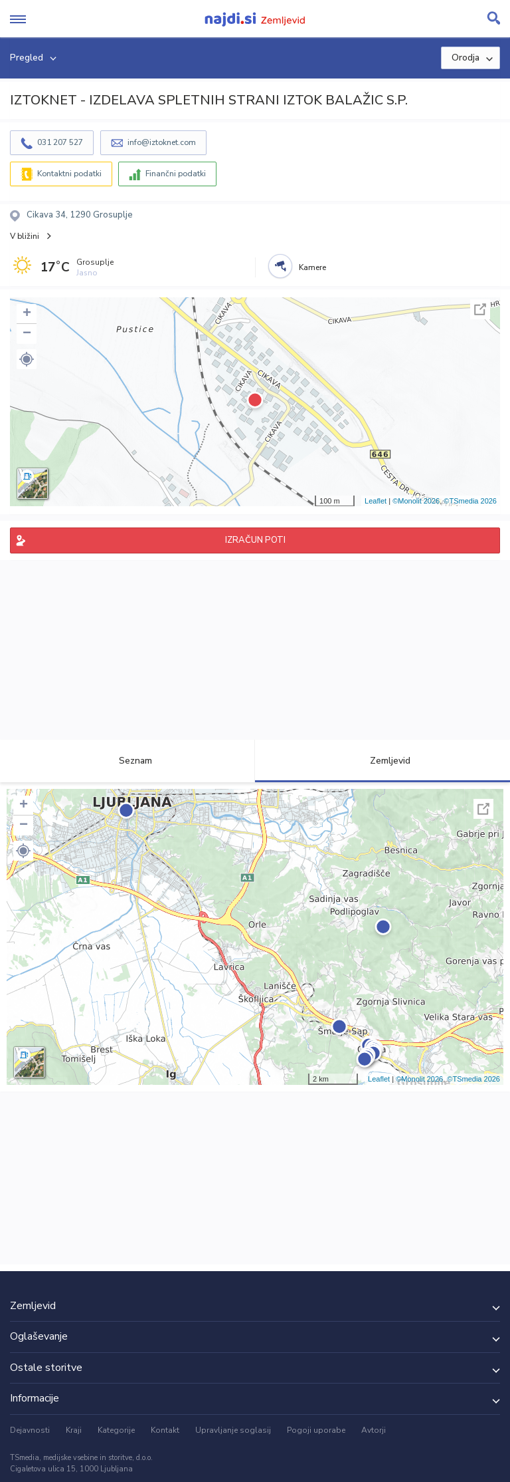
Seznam (128, 760)
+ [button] (27, 314)
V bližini (24, 236)
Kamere (312, 267)
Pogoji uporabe (316, 1430)
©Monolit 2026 (416, 501)
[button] (27, 359)
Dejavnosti (30, 1430)
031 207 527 (60, 142)
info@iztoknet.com (162, 142)
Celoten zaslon (480, 309)
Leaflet (375, 501)
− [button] (27, 334)
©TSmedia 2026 (470, 501)
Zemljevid (382, 760)
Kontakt (165, 1430)
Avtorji (373, 1430)
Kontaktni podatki (69, 173)
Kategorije (116, 1430)
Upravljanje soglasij (233, 1430)
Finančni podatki (175, 173)
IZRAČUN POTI (255, 540)
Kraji (74, 1430)
